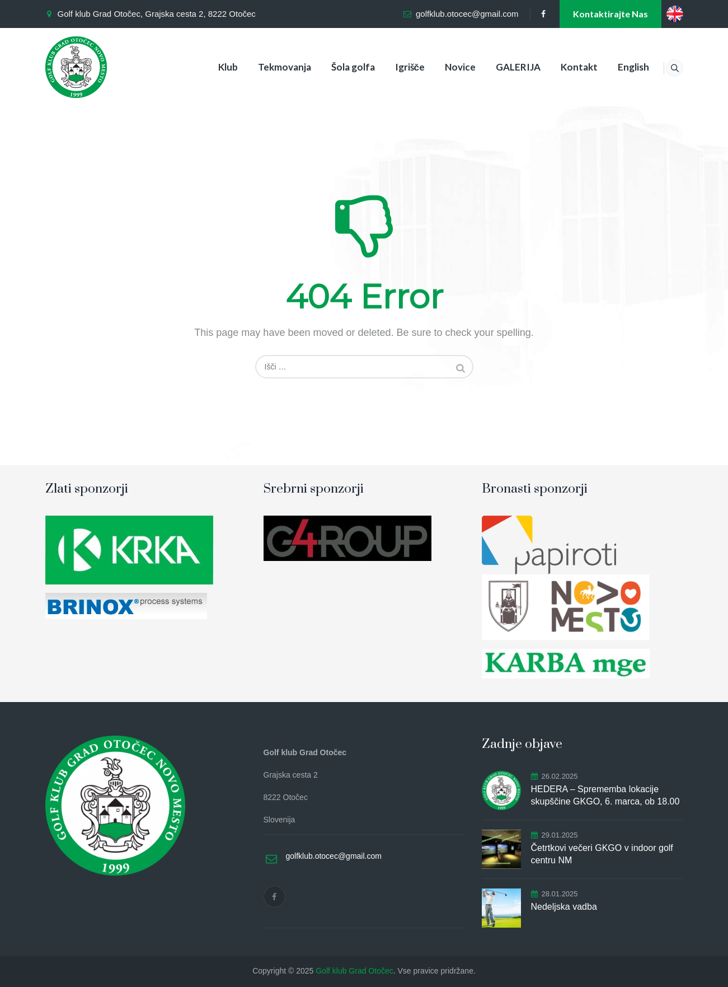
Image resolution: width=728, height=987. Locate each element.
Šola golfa (339, 67)
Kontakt (565, 67)
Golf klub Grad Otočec (354, 970)
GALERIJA (504, 67)
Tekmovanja (270, 67)
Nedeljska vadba (564, 906)
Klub (214, 67)
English (620, 67)
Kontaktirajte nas (610, 13)
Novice (446, 67)
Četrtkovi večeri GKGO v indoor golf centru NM (602, 854)
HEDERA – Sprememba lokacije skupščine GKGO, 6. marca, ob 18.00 (605, 795)
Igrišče (396, 67)
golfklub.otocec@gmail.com (467, 13)
